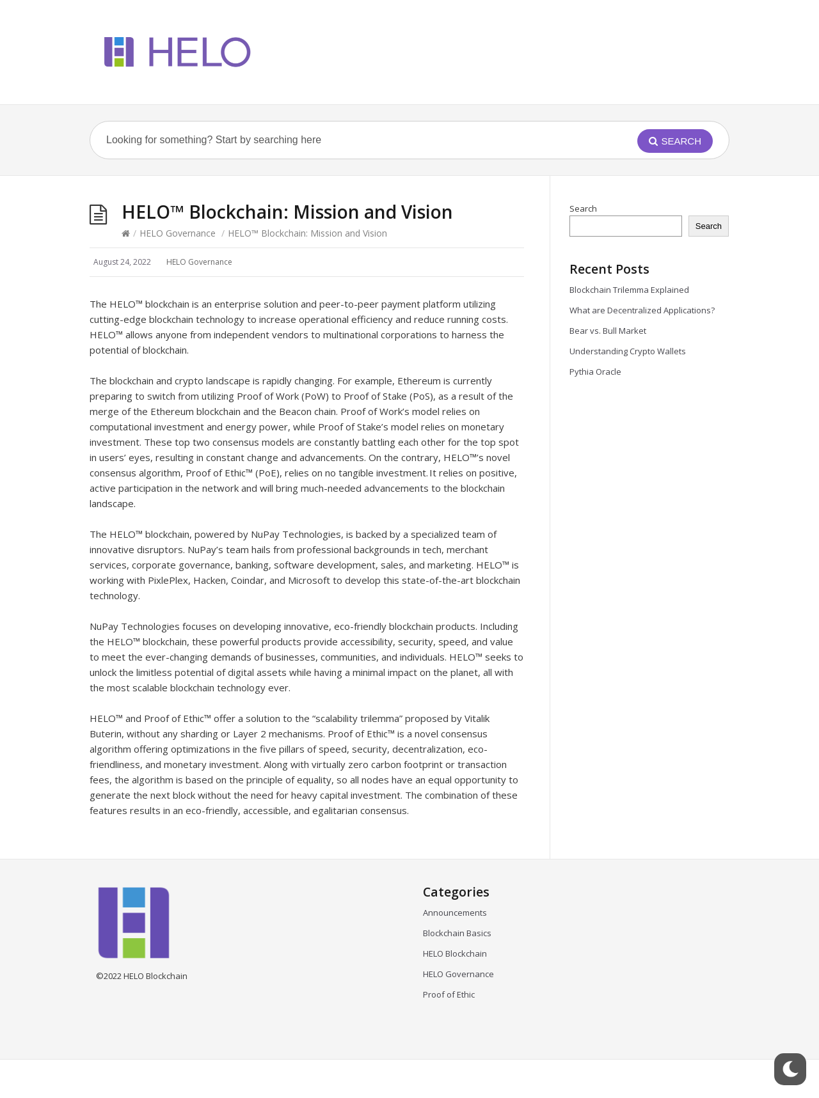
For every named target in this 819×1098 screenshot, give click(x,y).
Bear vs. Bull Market (608, 330)
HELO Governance (177, 233)
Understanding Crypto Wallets (627, 351)
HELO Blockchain (455, 953)
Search (583, 208)
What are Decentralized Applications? (644, 310)
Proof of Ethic (449, 994)
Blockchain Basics (457, 933)
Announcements (455, 912)
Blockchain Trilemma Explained (631, 289)
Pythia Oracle (595, 371)
